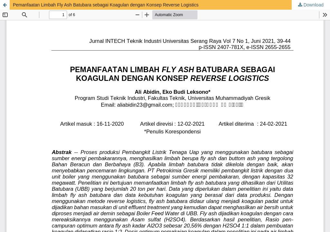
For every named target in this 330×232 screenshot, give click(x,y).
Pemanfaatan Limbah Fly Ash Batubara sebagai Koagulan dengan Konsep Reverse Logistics (106, 4)
